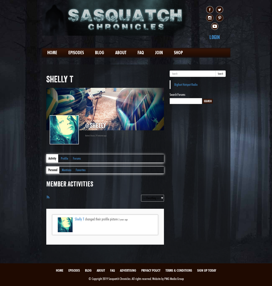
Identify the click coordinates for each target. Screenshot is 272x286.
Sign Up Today (206, 270)
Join (159, 52)
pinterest (220, 18)
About (120, 52)
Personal (52, 170)
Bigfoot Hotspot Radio (186, 85)
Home (52, 52)
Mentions (66, 170)
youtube (215, 26)
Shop (178, 52)
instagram (210, 18)
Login (214, 37)
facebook (210, 10)
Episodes (76, 52)
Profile (64, 158)
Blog (99, 52)
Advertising (128, 270)
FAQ (141, 52)
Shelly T (79, 219)
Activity (52, 158)
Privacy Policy (150, 270)
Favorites (81, 170)
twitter (220, 10)
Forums (77, 158)
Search (220, 73)
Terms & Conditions (178, 270)
